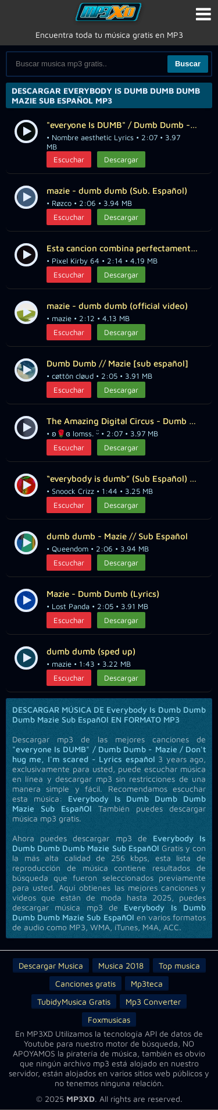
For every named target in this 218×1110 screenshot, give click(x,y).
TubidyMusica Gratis (73, 1001)
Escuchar (68, 159)
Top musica (179, 965)
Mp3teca (147, 983)
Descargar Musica (51, 965)
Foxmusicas (109, 1019)
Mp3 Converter (153, 1001)
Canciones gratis (85, 983)
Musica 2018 (121, 965)
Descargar (121, 159)
